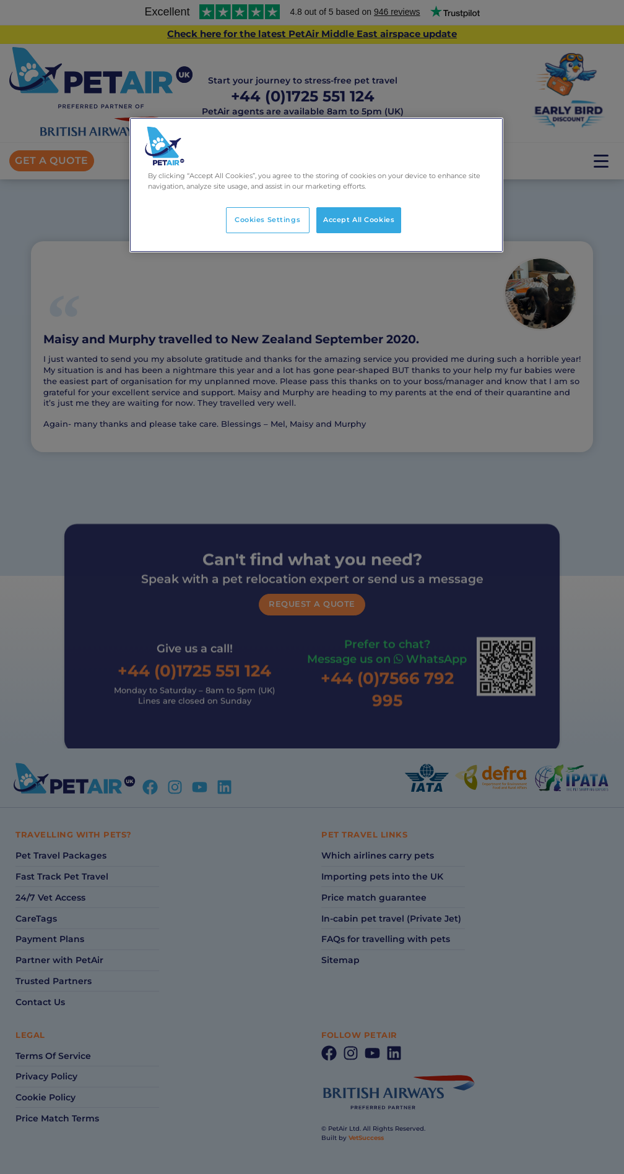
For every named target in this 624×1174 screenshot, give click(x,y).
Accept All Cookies (358, 219)
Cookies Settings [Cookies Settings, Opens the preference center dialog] (267, 219)
